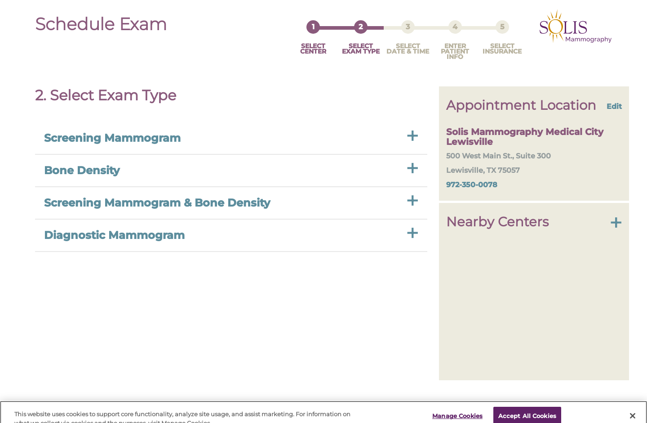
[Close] (633, 411)
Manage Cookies (457, 410)
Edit (614, 98)
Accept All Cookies (527, 410)
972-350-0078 (471, 176)
